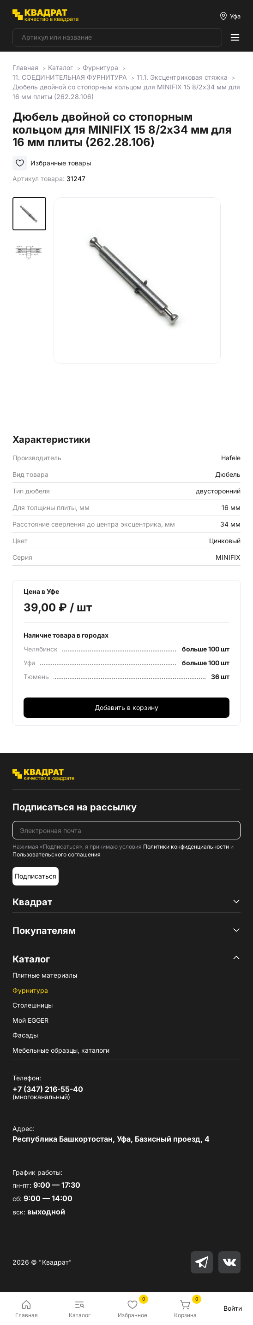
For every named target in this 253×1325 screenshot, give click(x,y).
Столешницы (32, 1005)
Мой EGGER (30, 1020)
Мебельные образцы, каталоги (60, 1050)
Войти (232, 1308)
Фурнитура (30, 990)
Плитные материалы (44, 975)
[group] (147, 312)
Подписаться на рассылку (74, 807)
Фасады (25, 1035)
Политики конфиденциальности (186, 846)
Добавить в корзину (126, 707)
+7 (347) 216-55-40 (47, 1089)
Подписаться (35, 876)
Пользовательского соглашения (56, 854)
